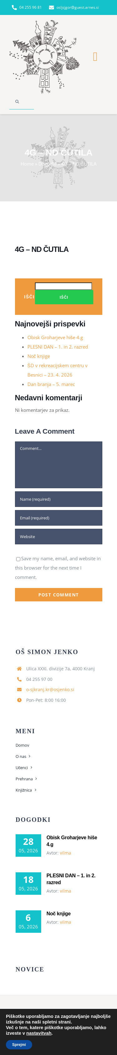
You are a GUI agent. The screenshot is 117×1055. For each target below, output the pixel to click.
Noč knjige (38, 356)
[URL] (58, 536)
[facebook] (53, 1024)
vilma (65, 853)
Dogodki (47, 164)
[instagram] (64, 1024)
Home (27, 164)
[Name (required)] (58, 499)
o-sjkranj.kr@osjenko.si (50, 689)
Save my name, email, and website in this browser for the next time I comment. (58, 567)
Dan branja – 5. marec (51, 384)
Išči (29, 296)
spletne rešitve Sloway (78, 1036)
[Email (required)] (58, 518)
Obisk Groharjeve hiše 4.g (55, 337)
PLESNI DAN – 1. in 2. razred (57, 347)
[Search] (17, 101)
